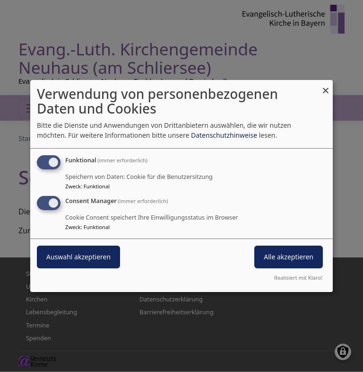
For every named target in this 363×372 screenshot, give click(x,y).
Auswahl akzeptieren (78, 256)
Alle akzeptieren (288, 256)
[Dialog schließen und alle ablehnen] (326, 86)
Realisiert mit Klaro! (298, 277)
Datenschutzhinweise (224, 135)
